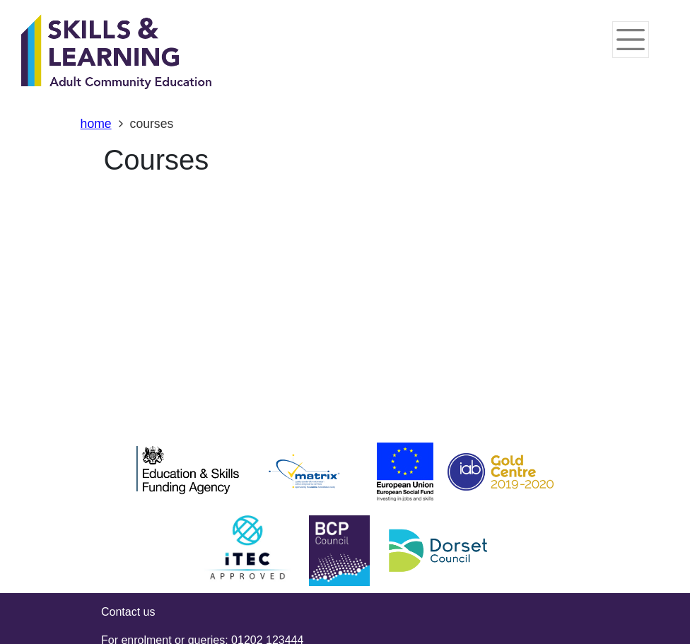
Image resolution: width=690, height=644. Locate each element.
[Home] (116, 53)
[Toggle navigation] (630, 39)
